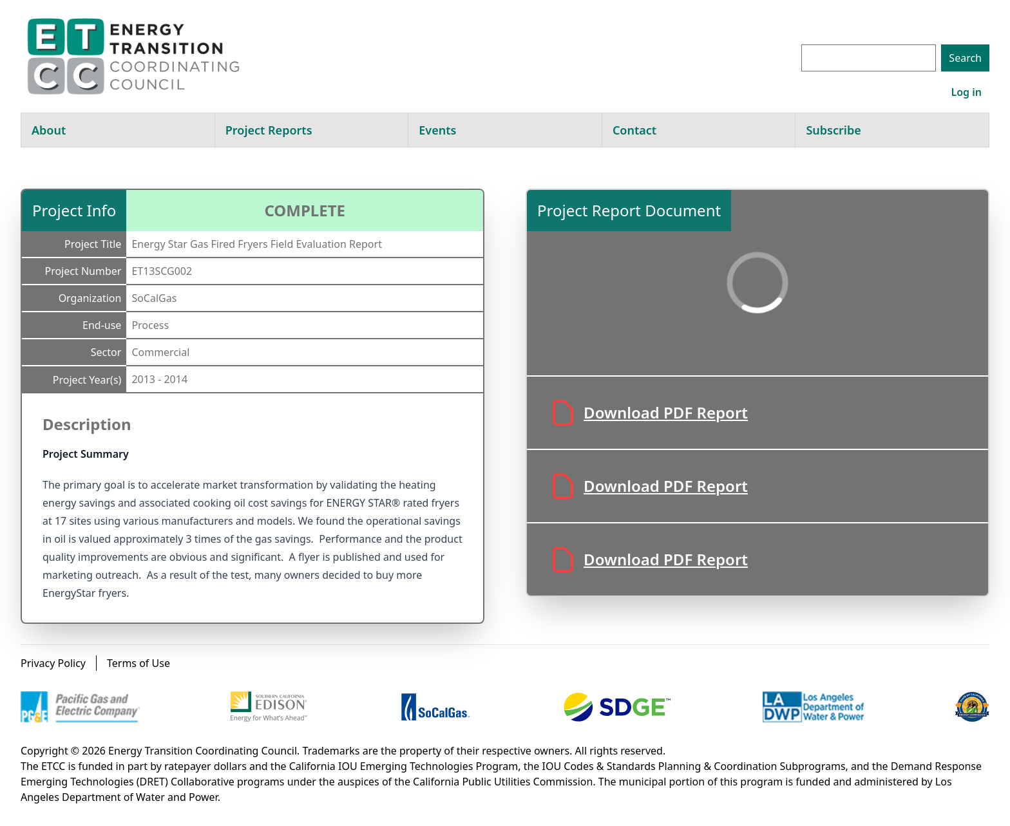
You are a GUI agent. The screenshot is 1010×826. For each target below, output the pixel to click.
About (49, 130)
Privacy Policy (53, 663)
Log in (966, 92)
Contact (634, 130)
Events (437, 130)
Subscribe (833, 130)
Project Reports (268, 130)
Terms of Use (138, 663)
